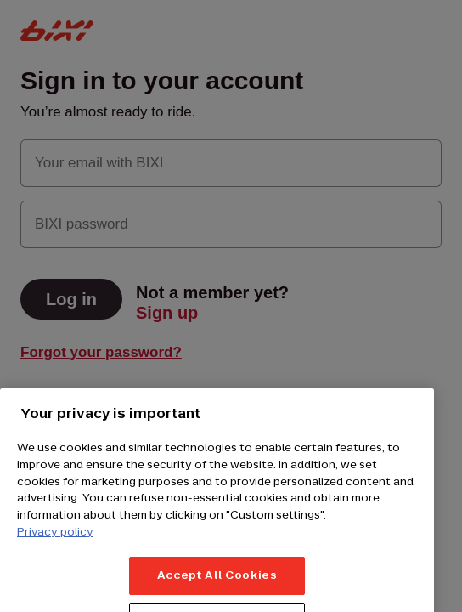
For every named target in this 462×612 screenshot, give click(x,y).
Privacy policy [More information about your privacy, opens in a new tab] (55, 540)
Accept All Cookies (217, 584)
